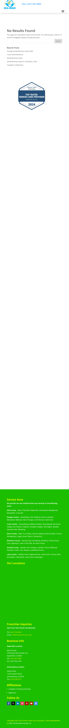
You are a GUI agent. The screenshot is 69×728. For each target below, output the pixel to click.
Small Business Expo (15, 58)
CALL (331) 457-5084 (31, 4)
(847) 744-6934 (15, 632)
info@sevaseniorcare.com (21, 635)
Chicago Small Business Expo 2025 (20, 51)
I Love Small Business (15, 54)
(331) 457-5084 (15, 658)
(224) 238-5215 (15, 679)
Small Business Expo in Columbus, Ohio (22, 61)
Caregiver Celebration (15, 65)
